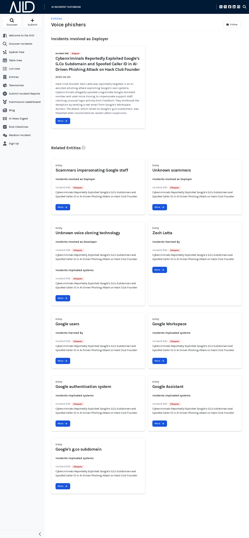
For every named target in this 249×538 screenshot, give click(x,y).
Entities (56, 18)
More (62, 120)
